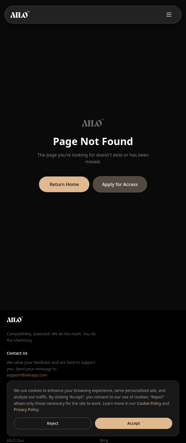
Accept (133, 423)
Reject (53, 423)
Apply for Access (120, 184)
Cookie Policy (149, 403)
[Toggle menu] (169, 14)
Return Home (64, 184)
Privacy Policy (26, 409)
